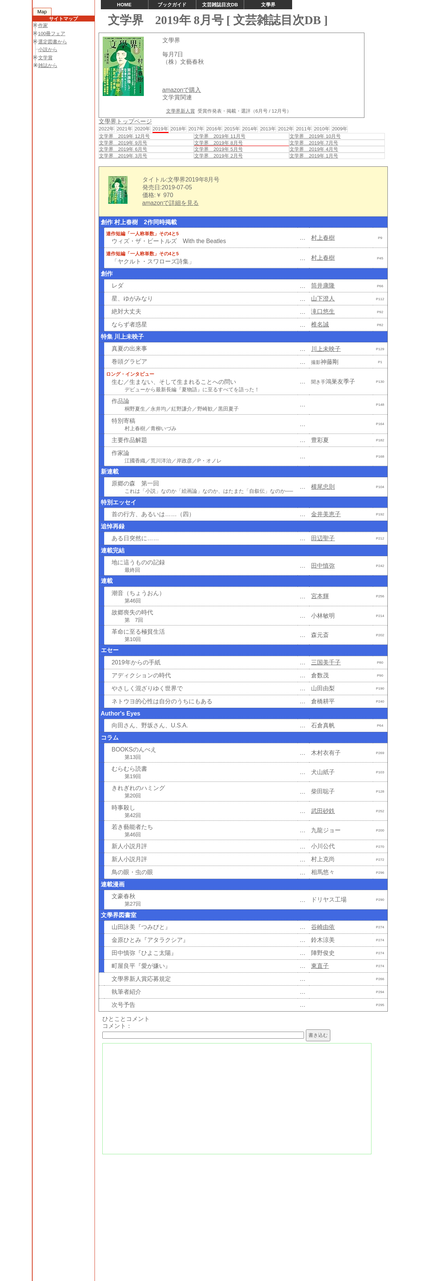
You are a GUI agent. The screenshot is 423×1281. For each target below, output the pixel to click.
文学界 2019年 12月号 (124, 136)
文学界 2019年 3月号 (123, 156)
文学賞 (45, 57)
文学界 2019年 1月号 (314, 156)
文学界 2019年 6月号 (123, 149)
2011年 (304, 129)
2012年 (286, 129)
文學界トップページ (125, 121)
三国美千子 (326, 662)
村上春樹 (323, 238)
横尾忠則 (323, 487)
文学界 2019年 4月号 (314, 149)
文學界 (268, 4)
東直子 (320, 966)
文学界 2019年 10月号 (315, 136)
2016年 (214, 129)
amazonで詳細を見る (170, 203)
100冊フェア (52, 33)
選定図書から (52, 41)
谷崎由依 (323, 927)
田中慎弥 (323, 565)
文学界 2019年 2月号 (218, 156)
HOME (124, 4)
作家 (43, 25)
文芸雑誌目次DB (220, 4)
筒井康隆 (323, 285)
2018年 (178, 129)
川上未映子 (326, 349)
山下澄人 (323, 298)
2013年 (268, 129)
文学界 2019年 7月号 (314, 143)
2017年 (196, 129)
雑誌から (47, 65)
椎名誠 (320, 324)
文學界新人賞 (180, 111)
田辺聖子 (323, 538)
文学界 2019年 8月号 (218, 143)
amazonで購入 (181, 90)
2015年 (232, 129)
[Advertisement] (242, 1210)
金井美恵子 (326, 514)
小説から (47, 49)
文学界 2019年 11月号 (219, 136)
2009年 (339, 129)
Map (42, 11)
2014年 (250, 129)
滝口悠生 (323, 311)
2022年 (107, 129)
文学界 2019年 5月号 (218, 149)
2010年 (322, 129)
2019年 (160, 129)
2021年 (124, 129)
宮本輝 (320, 596)
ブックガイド (172, 4)
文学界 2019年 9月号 (123, 143)
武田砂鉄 (323, 811)
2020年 (142, 129)
